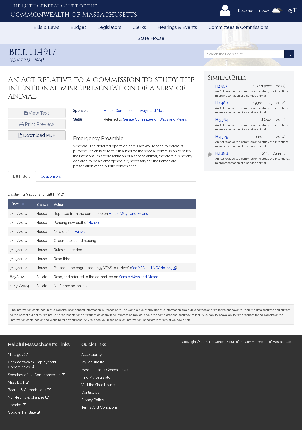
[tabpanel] (102, 241)
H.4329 (221, 136)
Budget (78, 27)
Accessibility (91, 355)
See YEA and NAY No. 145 (153, 268)
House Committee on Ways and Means (135, 111)
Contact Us (90, 392)
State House (151, 38)
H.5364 (221, 119)
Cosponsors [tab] (51, 176)
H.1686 (221, 153)
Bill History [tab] (22, 176)
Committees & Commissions (238, 27)
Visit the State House (98, 385)
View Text (36, 113)
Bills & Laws (46, 27)
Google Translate (24, 412)
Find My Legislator (96, 377)
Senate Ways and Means (139, 277)
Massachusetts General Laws (104, 370)
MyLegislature (92, 362)
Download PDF (36, 135)
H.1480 (221, 103)
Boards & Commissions (29, 390)
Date (19, 204)
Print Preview (36, 124)
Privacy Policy (92, 400)
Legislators (109, 27)
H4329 (93, 223)
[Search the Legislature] (289, 54)
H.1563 (221, 86)
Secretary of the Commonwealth (36, 375)
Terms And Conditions (99, 407)
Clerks (139, 27)
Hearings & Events (177, 27)
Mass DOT (18, 382)
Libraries (17, 405)
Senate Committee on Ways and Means (155, 119)
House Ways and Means (128, 214)
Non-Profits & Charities (28, 397)
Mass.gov (18, 355)
